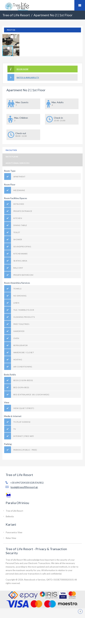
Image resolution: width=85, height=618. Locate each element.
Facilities (11, 150)
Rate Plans (12, 156)
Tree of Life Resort (14, 511)
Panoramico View (14, 532)
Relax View (11, 538)
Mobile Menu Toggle (79, 5)
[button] (16, 37)
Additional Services (17, 163)
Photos (11, 30)
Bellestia (10, 516)
